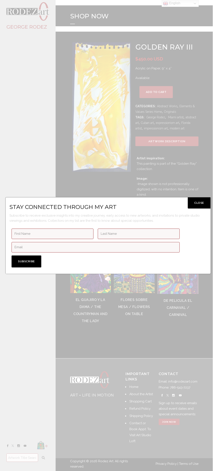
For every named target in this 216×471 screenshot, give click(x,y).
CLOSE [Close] (199, 202)
